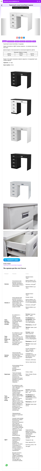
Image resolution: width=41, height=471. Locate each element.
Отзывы (34, 41)
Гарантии (16, 41)
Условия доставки (11, 41)
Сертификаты (29, 41)
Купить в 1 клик (12, 260)
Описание (4, 41)
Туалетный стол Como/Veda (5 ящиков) (12, 265)
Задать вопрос (22, 41)
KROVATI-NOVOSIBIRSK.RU (11, 1)
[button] (4, 26)
